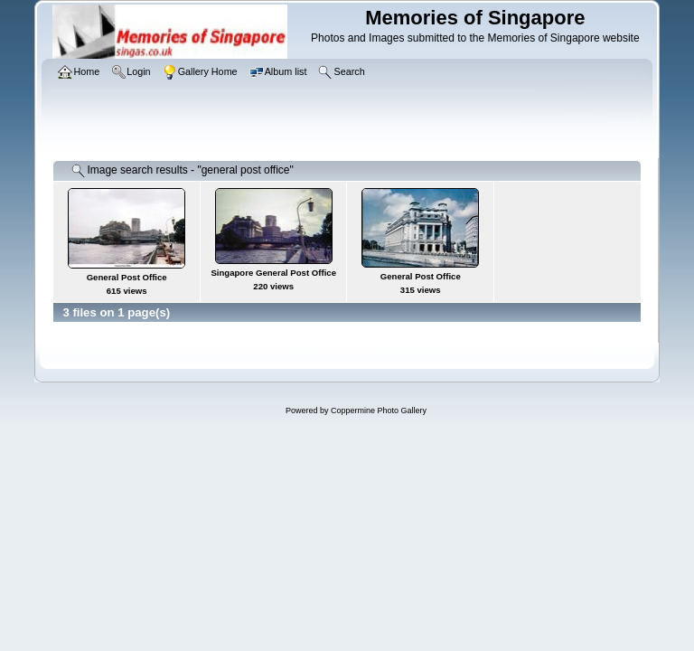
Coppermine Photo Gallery (379, 410)
